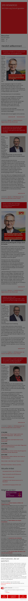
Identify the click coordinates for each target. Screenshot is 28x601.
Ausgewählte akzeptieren (13, 596)
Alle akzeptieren (23, 596)
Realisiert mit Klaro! (23, 599)
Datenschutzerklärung (5, 583)
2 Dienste (7, 592)
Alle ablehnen (4, 596)
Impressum (3, 584)
